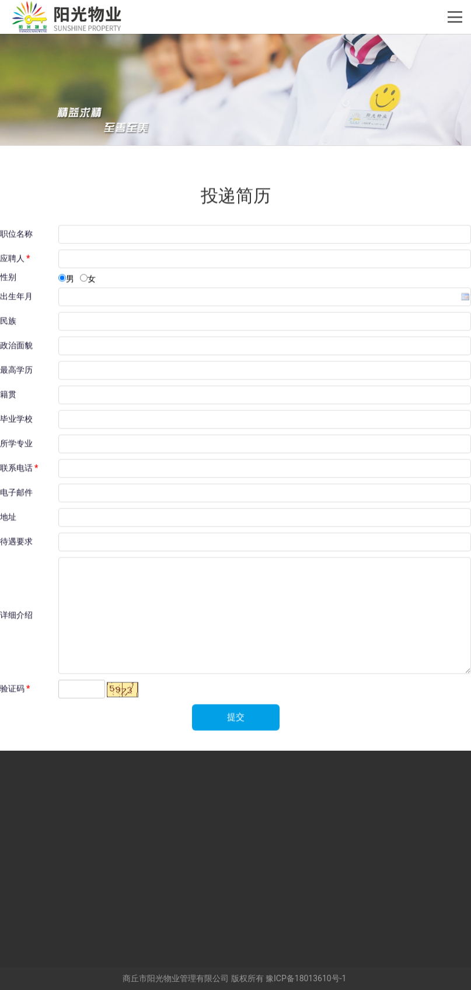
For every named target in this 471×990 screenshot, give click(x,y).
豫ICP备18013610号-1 (306, 978)
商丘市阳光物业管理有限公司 (176, 978)
